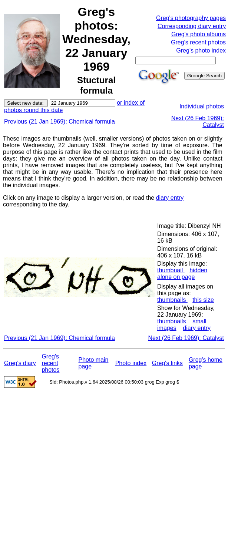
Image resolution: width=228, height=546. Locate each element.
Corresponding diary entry (192, 26)
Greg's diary (20, 363)
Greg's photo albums (198, 34)
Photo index (131, 363)
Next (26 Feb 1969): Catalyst (186, 338)
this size (203, 300)
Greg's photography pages (191, 18)
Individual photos (201, 106)
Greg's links (167, 363)
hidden (198, 270)
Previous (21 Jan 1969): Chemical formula (59, 121)
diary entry (170, 198)
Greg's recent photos (198, 42)
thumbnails (172, 300)
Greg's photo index (201, 50)
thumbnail (171, 270)
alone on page (176, 277)
